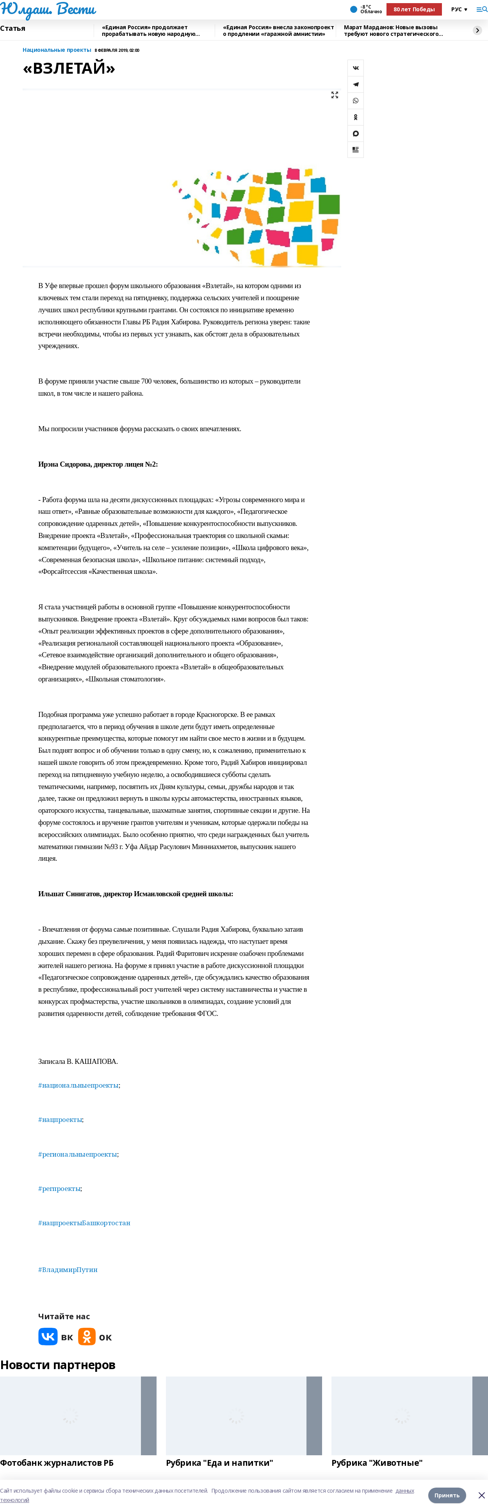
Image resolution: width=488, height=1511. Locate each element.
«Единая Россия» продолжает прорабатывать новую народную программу (148, 30)
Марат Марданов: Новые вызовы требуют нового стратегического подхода (391, 30)
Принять (447, 1495)
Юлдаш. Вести (47, 8)
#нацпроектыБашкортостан (84, 1222)
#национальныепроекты (78, 1085)
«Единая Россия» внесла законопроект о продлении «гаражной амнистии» (278, 30)
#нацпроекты (60, 1119)
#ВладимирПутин (67, 1269)
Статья (12, 28)
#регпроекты (59, 1188)
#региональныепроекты (77, 1154)
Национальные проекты (57, 50)
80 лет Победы (414, 9)
